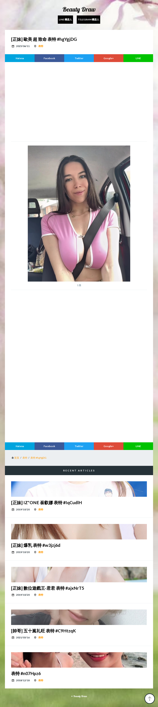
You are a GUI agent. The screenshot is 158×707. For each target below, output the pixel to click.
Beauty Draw (79, 9)
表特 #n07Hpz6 (26, 673)
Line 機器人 (65, 19)
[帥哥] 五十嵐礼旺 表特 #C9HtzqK (43, 630)
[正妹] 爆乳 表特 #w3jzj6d (35, 545)
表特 (40, 46)
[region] (79, 101)
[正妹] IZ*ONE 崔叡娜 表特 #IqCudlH (46, 502)
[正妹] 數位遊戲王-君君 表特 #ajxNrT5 (47, 588)
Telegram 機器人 (88, 19)
